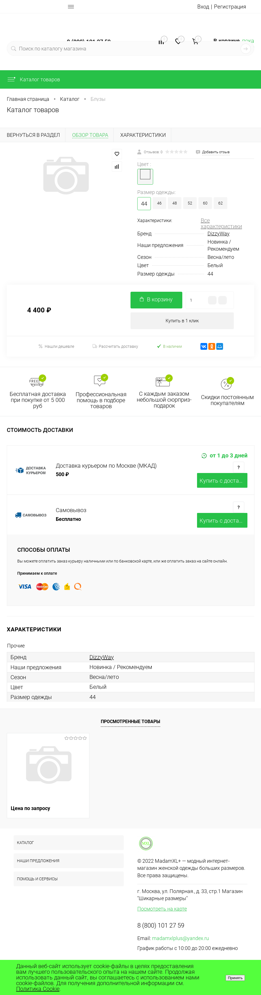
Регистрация (229, 6)
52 (190, 203)
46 (159, 203)
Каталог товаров (33, 79)
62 (220, 203)
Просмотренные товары (130, 722)
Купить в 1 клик (182, 320)
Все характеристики (221, 223)
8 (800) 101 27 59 (160, 925)
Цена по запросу (30, 808)
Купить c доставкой (223, 481)
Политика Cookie (37, 988)
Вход (202, 6)
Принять (235, 978)
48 (174, 203)
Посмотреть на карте (162, 909)
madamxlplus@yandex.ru (180, 938)
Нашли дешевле (56, 346)
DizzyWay (218, 234)
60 (205, 203)
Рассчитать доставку (115, 346)
